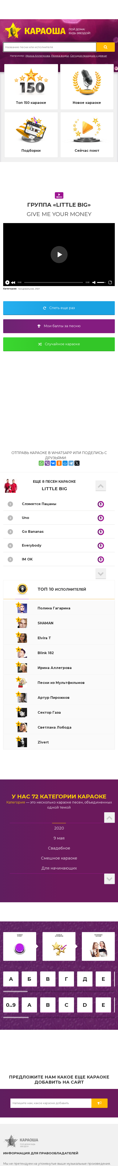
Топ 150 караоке (31, 103)
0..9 (11, 1005)
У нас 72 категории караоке (59, 796)
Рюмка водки (60, 55)
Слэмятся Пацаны (39, 504)
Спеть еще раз (59, 308)
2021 (37, 288)
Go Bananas (33, 532)
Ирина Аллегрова (38, 55)
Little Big (54, 488)
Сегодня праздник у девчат (88, 55)
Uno (25, 518)
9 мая (59, 838)
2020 (59, 828)
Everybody (31, 545)
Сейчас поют (87, 151)
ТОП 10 (62, 589)
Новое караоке (87, 103)
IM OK (27, 559)
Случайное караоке (59, 344)
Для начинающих (59, 868)
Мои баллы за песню (59, 326)
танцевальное (26, 288)
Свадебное (59, 848)
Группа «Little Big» (59, 204)
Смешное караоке (59, 858)
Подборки (31, 151)
